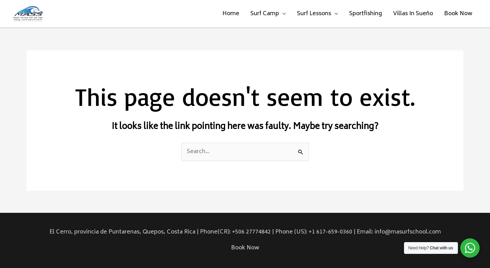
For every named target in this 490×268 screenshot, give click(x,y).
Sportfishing (365, 14)
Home (230, 14)
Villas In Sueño (413, 14)
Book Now (458, 14)
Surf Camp (264, 14)
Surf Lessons (314, 14)
